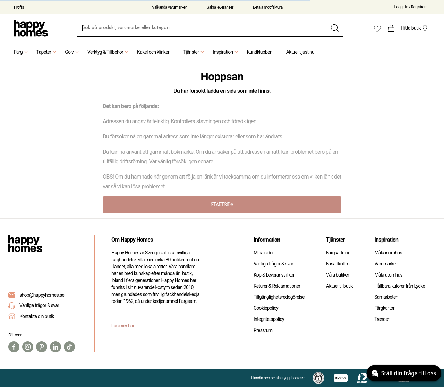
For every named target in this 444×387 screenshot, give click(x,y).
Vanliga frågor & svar (33, 305)
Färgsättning (338, 252)
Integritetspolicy (269, 319)
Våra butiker (337, 275)
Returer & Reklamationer (277, 286)
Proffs (19, 7)
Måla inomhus (388, 252)
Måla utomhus (388, 275)
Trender (381, 319)
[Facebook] (13, 346)
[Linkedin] (55, 346)
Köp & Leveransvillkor (274, 275)
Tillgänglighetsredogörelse (279, 297)
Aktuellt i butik (339, 286)
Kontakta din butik (36, 316)
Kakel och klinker (153, 52)
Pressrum (263, 330)
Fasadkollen (337, 264)
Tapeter (47, 51)
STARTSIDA (222, 204)
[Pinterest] (41, 346)
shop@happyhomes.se (41, 295)
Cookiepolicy (266, 308)
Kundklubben (259, 52)
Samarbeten (386, 297)
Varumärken (386, 264)
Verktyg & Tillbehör (108, 51)
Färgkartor (384, 308)
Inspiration (226, 51)
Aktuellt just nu (300, 52)
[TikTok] (69, 346)
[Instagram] (27, 346)
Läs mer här (123, 325)
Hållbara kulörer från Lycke (399, 286)
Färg (21, 51)
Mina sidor (264, 252)
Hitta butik (415, 28)
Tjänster (194, 51)
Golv (72, 51)
